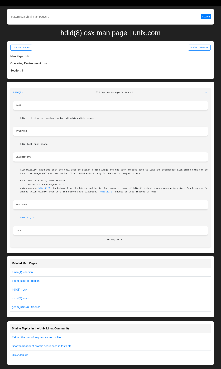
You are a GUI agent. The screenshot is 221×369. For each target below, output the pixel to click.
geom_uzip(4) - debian (26, 280)
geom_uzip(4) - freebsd (26, 307)
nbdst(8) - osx (20, 298)
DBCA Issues (20, 354)
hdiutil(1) (45, 188)
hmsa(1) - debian (22, 272)
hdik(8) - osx (19, 289)
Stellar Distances (199, 47)
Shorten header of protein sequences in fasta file (41, 346)
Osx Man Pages (21, 47)
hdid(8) (18, 92)
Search (206, 16)
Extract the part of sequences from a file (36, 337)
